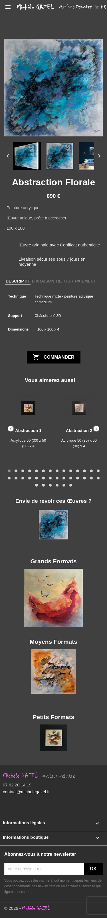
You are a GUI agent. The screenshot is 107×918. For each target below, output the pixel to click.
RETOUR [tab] (64, 281)
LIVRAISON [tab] (43, 281)
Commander (53, 357)
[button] (9, 471)
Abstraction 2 (79, 430)
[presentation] (10, 428)
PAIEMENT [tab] (85, 281)
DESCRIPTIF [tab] (18, 281)
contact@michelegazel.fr (26, 791)
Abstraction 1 (28, 430)
